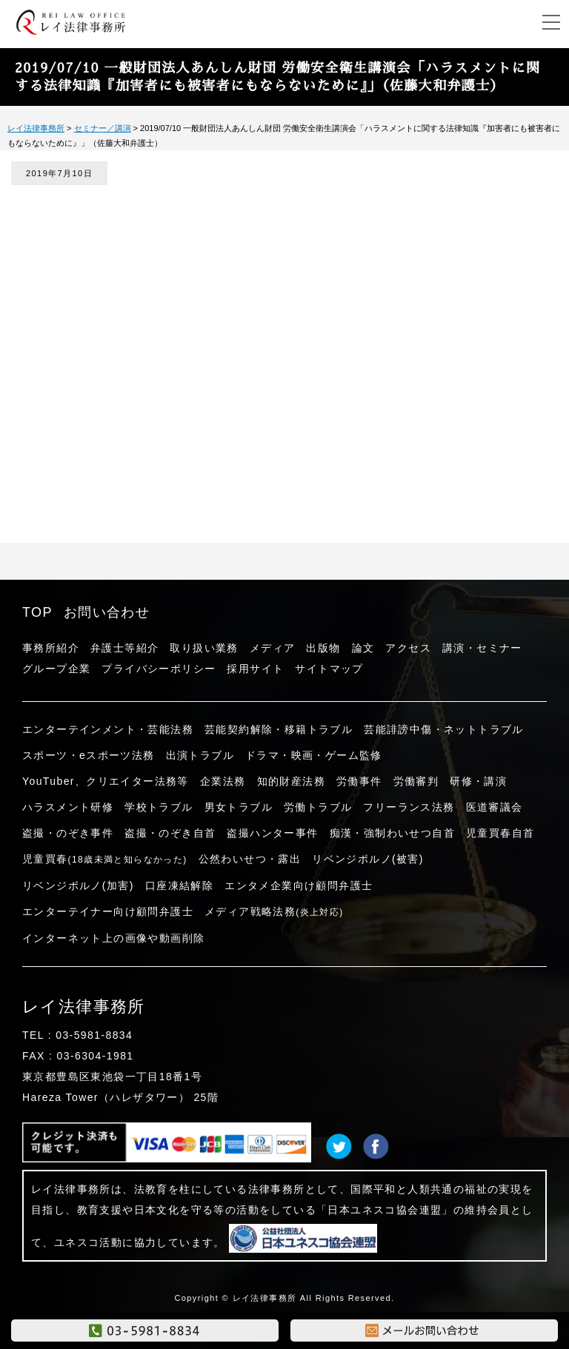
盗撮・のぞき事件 (67, 833)
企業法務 (223, 781)
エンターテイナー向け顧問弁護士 (107, 911)
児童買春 (104, 859)
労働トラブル (318, 807)
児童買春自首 (500, 833)
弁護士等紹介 (124, 648)
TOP (37, 612)
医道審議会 (494, 807)
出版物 (323, 648)
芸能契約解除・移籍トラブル (278, 729)
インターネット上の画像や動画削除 (113, 938)
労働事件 (359, 781)
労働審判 (416, 781)
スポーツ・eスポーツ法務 (88, 755)
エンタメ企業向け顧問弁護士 (298, 885)
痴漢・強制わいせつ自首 (392, 833)
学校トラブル (158, 807)
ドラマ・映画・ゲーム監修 (313, 755)
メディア (273, 648)
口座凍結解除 (179, 885)
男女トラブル (238, 807)
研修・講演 (478, 781)
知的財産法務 (291, 781)
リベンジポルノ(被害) (368, 859)
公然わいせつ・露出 (250, 859)
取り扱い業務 (204, 648)
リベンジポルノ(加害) (78, 885)
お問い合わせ (107, 612)
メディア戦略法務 (274, 911)
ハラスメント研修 (67, 807)
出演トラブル (200, 755)
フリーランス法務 (408, 807)
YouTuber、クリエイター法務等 (105, 781)
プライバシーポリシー (159, 668)
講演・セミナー (482, 648)
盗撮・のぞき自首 (170, 833)
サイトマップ (329, 668)
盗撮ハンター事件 (272, 833)
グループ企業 (56, 668)
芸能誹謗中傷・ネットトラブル (444, 729)
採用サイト (255, 668)
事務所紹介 (50, 648)
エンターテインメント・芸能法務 (107, 729)
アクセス (408, 648)
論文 (363, 648)
